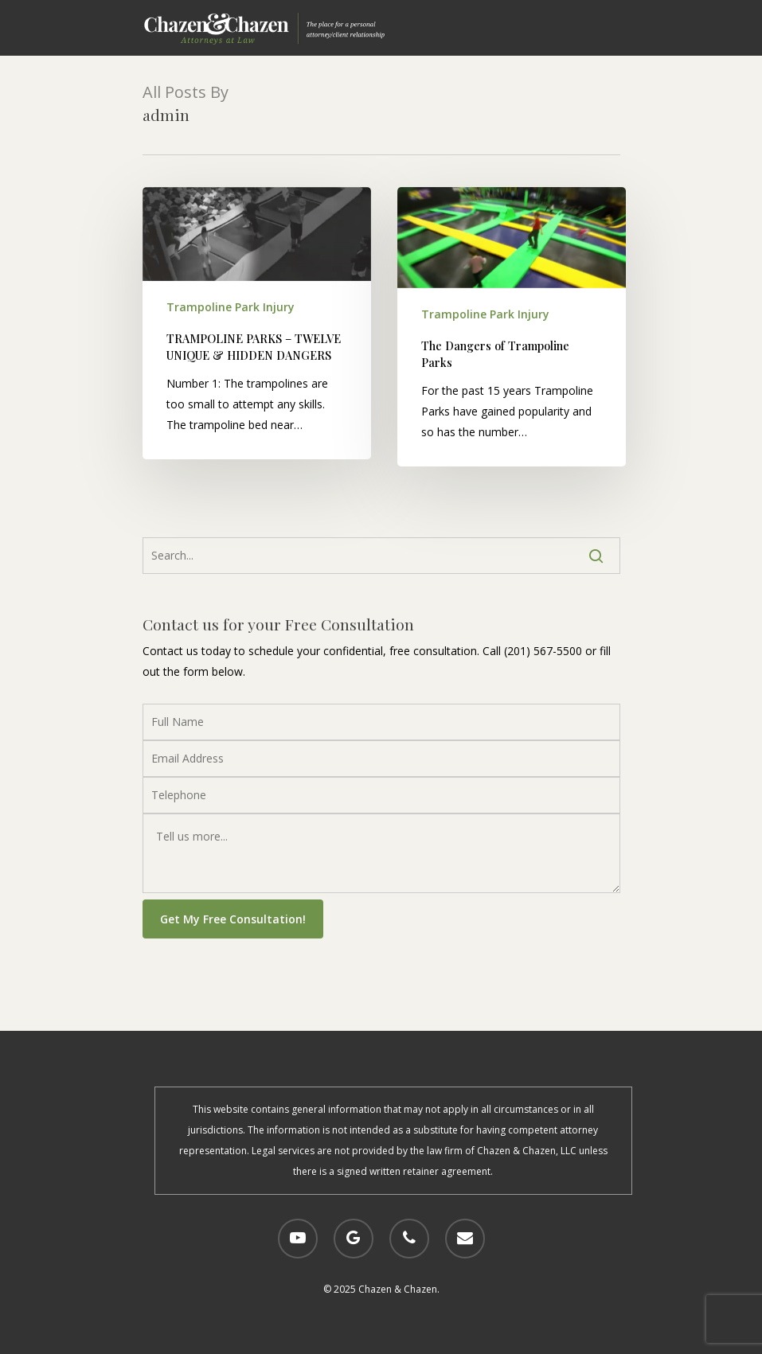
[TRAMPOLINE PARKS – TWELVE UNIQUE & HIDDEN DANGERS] (257, 323)
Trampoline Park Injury (230, 306)
